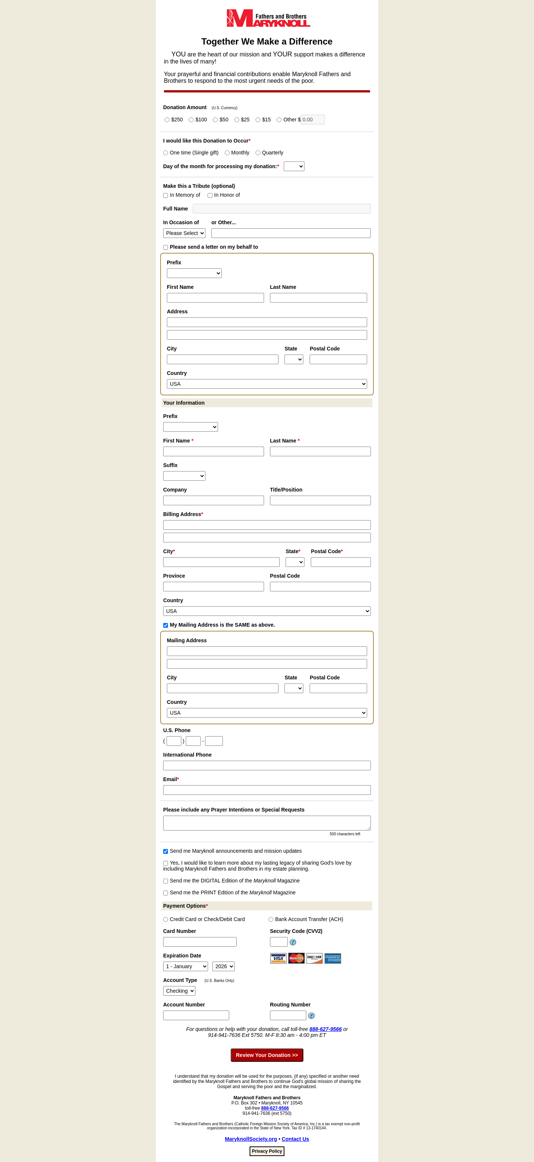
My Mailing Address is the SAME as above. (219, 625)
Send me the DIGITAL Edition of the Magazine (231, 881)
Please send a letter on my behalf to (210, 247)
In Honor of (224, 195)
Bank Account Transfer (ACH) (305, 919)
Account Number (184, 1005)
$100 (198, 120)
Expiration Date (182, 956)
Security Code (296, 931)
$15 (263, 120)
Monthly (237, 153)
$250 (174, 120)
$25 (242, 120)
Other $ (301, 119)
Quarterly (270, 153)
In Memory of (181, 195)
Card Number (179, 931)
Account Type (180, 980)
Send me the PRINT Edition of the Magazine (229, 892)
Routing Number (290, 1005)
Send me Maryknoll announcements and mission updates (232, 851)
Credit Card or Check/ (204, 919)
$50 (220, 120)
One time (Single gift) (191, 153)
